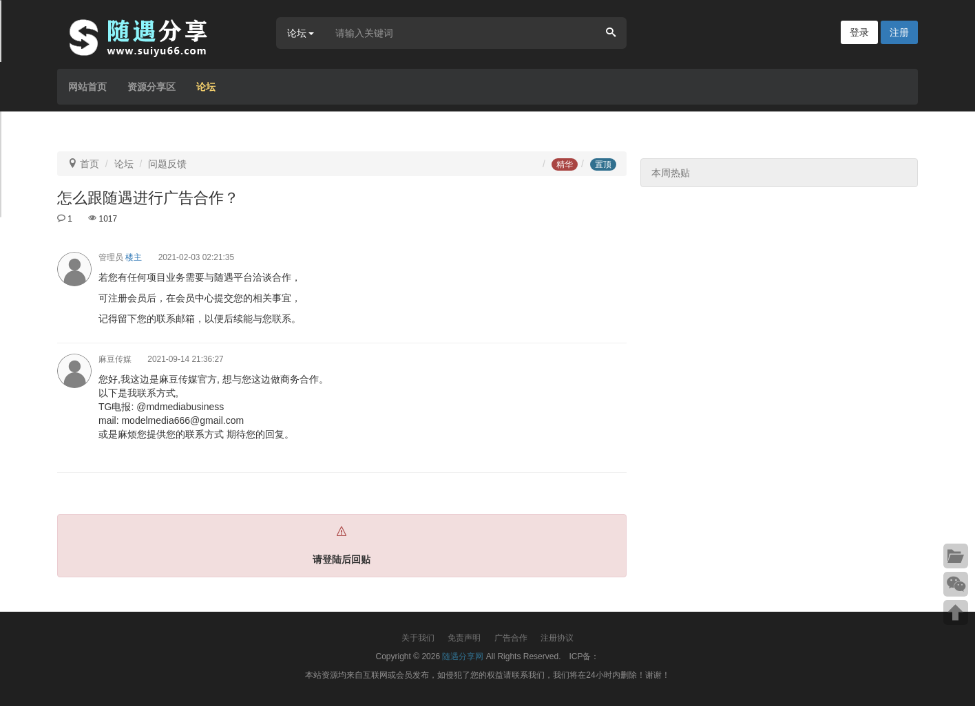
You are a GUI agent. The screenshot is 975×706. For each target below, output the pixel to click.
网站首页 (87, 86)
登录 (859, 32)
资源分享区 (151, 86)
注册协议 (557, 638)
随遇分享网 (462, 656)
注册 (899, 32)
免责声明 (464, 638)
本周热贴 (670, 172)
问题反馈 (167, 163)
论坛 (206, 86)
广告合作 (510, 638)
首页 (89, 163)
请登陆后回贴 (341, 559)
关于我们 (417, 638)
